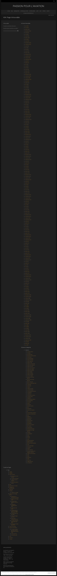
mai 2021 (27, 66)
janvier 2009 (27, 313)
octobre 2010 (27, 278)
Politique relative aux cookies (29, 574)
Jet (27, 411)
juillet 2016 (27, 163)
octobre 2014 (27, 198)
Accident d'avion (30, 351)
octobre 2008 (27, 318)
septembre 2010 (28, 279)
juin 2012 (26, 244)
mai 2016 (27, 166)
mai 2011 (27, 266)
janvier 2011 (27, 273)
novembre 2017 (28, 136)
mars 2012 (27, 249)
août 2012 (27, 241)
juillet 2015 (27, 183)
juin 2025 (26, 26)
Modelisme (29, 422)
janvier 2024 (27, 37)
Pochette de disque (14, 478)
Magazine (29, 416)
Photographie (29, 433)
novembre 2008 (28, 316)
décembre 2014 (28, 194)
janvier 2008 (27, 333)
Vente (28, 456)
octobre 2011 (27, 258)
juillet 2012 (27, 243)
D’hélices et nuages (14, 492)
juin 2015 (26, 184)
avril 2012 (27, 248)
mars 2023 (27, 41)
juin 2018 (26, 124)
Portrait (28, 437)
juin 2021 (26, 64)
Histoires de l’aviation (13, 527)
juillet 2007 (27, 343)
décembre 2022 (28, 42)
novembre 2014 (28, 196)
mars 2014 (27, 209)
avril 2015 (27, 188)
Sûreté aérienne (30, 449)
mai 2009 (27, 306)
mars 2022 (27, 51)
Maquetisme (29, 418)
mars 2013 (27, 229)
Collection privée (30, 388)
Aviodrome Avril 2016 (14, 508)
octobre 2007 (27, 338)
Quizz (28, 439)
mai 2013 (27, 226)
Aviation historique (30, 370)
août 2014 (27, 201)
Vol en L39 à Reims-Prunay (14, 483)
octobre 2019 (27, 97)
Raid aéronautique (30, 440)
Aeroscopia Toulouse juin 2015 (14, 519)
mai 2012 (27, 246)
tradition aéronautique (31, 453)
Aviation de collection (31, 365)
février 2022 (27, 52)
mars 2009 (27, 309)
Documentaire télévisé (31, 399)
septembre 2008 (28, 319)
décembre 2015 (28, 174)
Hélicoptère (29, 408)
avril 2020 (27, 87)
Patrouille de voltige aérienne (30, 430)
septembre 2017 (28, 139)
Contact (10, 539)
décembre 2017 (28, 134)
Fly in (28, 407)
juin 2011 (26, 264)
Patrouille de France (30, 428)
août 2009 (27, 301)
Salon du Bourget (30, 445)
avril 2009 (27, 308)
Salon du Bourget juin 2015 (14, 516)
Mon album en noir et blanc (14, 477)
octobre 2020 (27, 77)
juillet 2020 (27, 82)
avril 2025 (27, 27)
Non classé (29, 426)
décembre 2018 (28, 114)
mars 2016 (27, 169)
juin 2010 (26, 284)
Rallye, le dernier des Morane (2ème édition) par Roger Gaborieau (8, 562)
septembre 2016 (28, 159)
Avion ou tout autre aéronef (30, 378)
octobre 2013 (27, 218)
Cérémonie (29, 385)
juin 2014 (26, 204)
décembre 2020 (28, 74)
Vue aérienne (29, 462)
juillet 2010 (27, 283)
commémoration (30, 389)
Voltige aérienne (30, 461)
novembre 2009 (28, 296)
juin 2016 (26, 164)
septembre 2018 (28, 119)
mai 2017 (27, 146)
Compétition (29, 392)
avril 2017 (27, 147)
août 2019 (27, 101)
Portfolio (10, 490)
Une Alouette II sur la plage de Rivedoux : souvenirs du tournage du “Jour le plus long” (8, 551)
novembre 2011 (28, 256)
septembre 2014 (28, 199)
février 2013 (27, 231)
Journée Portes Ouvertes (31, 412)
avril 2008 (27, 328)
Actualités (29, 353)
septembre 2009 (28, 299)
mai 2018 (27, 126)
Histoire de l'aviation (30, 410)
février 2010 (27, 291)
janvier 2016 (27, 173)
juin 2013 (26, 224)
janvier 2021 (27, 72)
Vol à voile (29, 460)
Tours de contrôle (12, 526)
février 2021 (27, 71)
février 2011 (27, 271)
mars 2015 (27, 189)
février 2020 (27, 91)
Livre (28, 415)
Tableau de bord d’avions (14, 480)
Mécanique (29, 419)
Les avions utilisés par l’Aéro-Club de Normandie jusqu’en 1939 (14, 531)
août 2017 (27, 141)
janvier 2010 (27, 293)
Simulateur (29, 447)
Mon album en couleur (13, 485)
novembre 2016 (28, 156)
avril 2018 (27, 127)
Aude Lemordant (30, 359)
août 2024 (27, 32)
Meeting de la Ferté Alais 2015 (14, 524)
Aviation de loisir (30, 366)
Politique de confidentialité (28, 13)
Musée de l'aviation (30, 424)
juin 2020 (26, 84)
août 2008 (27, 321)
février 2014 (27, 211)
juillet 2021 (27, 62)
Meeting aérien (29, 420)
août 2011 (27, 261)
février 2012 (27, 251)
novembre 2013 (28, 216)
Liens (10, 536)
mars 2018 (27, 129)
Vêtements (29, 457)
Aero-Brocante (29, 354)
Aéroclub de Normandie (31, 355)
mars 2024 (27, 36)
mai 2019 (27, 106)
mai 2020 (27, 86)
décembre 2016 (28, 154)
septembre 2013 (28, 219)
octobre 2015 (27, 177)
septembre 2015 (28, 179)
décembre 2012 (28, 234)
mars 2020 (27, 89)
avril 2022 (27, 49)
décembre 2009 (28, 294)
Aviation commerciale (31, 363)
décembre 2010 (28, 274)
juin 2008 (26, 325)
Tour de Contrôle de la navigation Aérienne (31, 452)
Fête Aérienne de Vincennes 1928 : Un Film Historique (8, 555)
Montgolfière (29, 423)
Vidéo (28, 458)
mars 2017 (27, 149)
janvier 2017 (27, 152)
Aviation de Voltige (30, 369)
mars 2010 (27, 289)
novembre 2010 (28, 276)
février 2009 (27, 311)
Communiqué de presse (31, 391)
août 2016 (27, 161)
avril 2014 (27, 208)
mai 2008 (27, 326)
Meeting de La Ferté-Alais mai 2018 (14, 497)
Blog (10, 484)
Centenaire (29, 384)
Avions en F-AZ (14, 533)
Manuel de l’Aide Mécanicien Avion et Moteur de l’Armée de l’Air (8, 566)
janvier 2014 (27, 213)
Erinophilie (29, 401)
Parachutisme (29, 427)
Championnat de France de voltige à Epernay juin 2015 (14, 511)
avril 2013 (27, 228)
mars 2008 (27, 329)
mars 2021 (27, 69)
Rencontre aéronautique (31, 443)
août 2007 (27, 341)
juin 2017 (26, 144)
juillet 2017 (27, 142)
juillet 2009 (27, 303)
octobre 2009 (27, 298)
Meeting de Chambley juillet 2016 (14, 505)
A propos (11, 537)
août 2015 (27, 181)
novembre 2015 (28, 176)
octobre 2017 (27, 137)
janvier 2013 (27, 233)
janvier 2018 (27, 132)
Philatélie (28, 432)
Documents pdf (14, 535)
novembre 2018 (28, 116)
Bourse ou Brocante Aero (31, 383)
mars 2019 (27, 109)
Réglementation (30, 441)
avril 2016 (27, 167)
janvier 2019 (27, 112)
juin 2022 (26, 47)
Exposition (29, 404)
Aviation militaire (30, 373)
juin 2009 (26, 304)
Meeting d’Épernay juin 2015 (14, 514)
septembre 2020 (28, 79)
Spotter (28, 448)
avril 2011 (27, 268)
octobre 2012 (27, 238)
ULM (28, 454)
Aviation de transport (31, 367)
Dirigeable (29, 397)
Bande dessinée (30, 381)
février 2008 (27, 331)
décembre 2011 (28, 254)
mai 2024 (27, 34)
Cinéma (28, 387)
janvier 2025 (27, 29)
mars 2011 (27, 269)
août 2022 (27, 46)
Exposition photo (30, 405)
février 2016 (27, 171)
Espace (28, 403)
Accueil (49, 15)
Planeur (28, 436)
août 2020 (27, 81)
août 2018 (27, 121)
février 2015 (27, 191)
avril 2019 (27, 107)
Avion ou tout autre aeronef (30, 380)
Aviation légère (29, 371)
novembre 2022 (28, 44)
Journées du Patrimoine (31, 413)
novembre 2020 (28, 76)
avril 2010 (27, 288)
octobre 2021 (27, 57)
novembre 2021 (28, 56)
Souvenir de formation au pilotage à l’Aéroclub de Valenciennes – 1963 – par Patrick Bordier (8, 558)
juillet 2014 (27, 203)
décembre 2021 (28, 54)
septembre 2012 (28, 239)
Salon (28, 444)
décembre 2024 (28, 31)
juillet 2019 (27, 102)
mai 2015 (27, 186)
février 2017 (27, 151)
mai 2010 (27, 286)
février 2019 (27, 111)
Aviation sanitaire (30, 374)
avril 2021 (27, 67)
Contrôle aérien (30, 396)
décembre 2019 (28, 94)
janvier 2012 (27, 253)
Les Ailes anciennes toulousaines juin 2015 (14, 521)
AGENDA (10, 473)
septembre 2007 (28, 340)
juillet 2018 (27, 122)
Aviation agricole (30, 361)
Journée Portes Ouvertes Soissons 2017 (14, 502)
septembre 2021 (28, 59)
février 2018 (27, 131)
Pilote (28, 435)
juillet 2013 (27, 223)
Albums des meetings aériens (13, 494)
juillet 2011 (27, 263)
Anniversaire (29, 357)
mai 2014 (27, 206)
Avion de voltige (30, 375)
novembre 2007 (28, 336)
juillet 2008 (27, 323)
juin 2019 (26, 104)
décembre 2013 (28, 214)
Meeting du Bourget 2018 (14, 499)
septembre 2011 (28, 259)
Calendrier (11, 489)
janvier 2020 (27, 92)
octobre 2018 (27, 117)
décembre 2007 (28, 335)
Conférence (29, 393)
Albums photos (12, 474)
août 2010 (27, 281)
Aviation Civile (29, 362)
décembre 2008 (28, 314)
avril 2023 (27, 39)
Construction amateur (31, 395)
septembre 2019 (28, 99)
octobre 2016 (27, 157)
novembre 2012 (28, 236)
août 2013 (27, 221)
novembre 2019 (28, 96)
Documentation (30, 400)
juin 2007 (26, 345)
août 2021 (27, 61)
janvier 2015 (27, 193)
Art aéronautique (30, 358)
